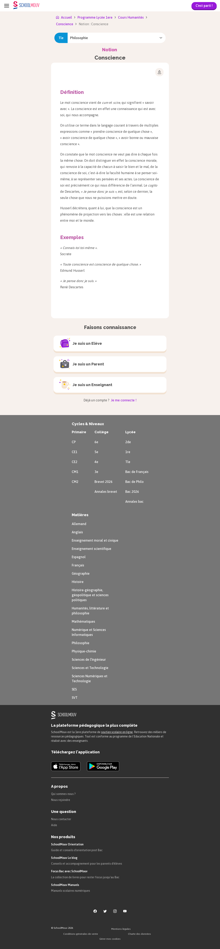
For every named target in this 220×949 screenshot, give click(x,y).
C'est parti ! (204, 5)
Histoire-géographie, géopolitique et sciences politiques (90, 595)
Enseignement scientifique (91, 548)
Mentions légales (121, 928)
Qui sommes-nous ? (63, 794)
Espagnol (79, 557)
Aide (54, 825)
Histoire (78, 582)
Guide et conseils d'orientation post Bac (77, 850)
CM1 (75, 472)
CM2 (75, 481)
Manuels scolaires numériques (70, 890)
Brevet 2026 (103, 481)
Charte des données (139, 933)
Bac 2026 (132, 491)
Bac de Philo (134, 481)
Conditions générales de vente (80, 933)
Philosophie (80, 643)
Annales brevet (105, 491)
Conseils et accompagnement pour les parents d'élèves (86, 863)
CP (74, 442)
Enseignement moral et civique (95, 540)
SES (74, 689)
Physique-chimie (84, 651)
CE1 (74, 452)
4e (96, 462)
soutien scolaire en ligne (117, 732)
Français (78, 565)
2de (128, 442)
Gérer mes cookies (110, 938)
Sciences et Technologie (90, 668)
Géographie (81, 573)
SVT (75, 697)
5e (96, 452)
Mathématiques (83, 621)
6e (96, 442)
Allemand (79, 524)
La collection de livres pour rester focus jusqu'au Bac (85, 877)
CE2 (74, 462)
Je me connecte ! (123, 400)
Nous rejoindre (60, 800)
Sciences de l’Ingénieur (89, 659)
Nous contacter (61, 819)
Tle (127, 462)
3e (96, 472)
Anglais (77, 532)
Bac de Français (136, 472)
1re (127, 452)
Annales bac (134, 501)
